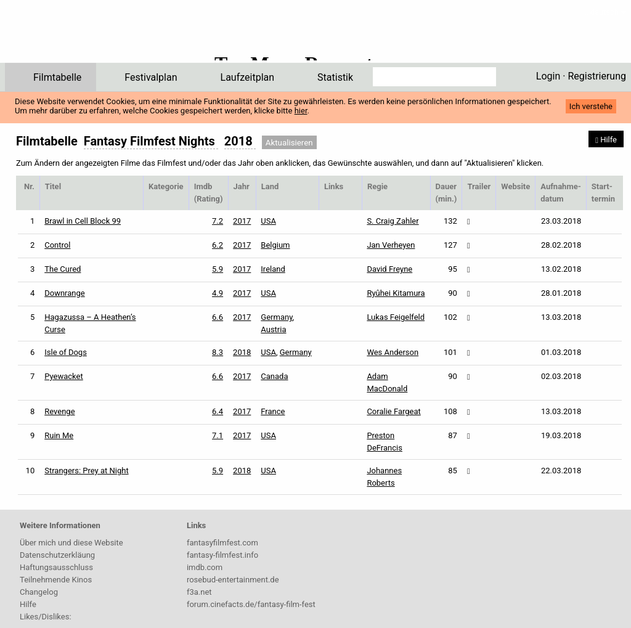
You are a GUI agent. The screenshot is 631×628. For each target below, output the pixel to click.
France (273, 411)
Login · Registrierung (581, 76)
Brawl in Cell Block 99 (82, 221)
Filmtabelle (57, 77)
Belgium (275, 245)
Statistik (335, 77)
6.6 (217, 317)
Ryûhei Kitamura (396, 293)
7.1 (217, 435)
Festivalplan (150, 77)
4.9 (217, 293)
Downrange (64, 293)
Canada (274, 376)
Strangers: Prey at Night (86, 470)
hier (301, 110)
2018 (242, 352)
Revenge (59, 411)
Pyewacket (63, 376)
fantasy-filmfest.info (222, 555)
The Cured (62, 269)
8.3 (217, 352)
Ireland (273, 269)
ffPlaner (82, 35)
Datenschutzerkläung (57, 555)
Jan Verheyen (391, 245)
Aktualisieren (289, 142)
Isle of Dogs (65, 352)
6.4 (217, 411)
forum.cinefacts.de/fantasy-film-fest (251, 604)
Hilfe (28, 604)
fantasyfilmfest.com (222, 542)
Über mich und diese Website (71, 542)
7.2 (217, 221)
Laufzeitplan (248, 77)
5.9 (217, 269)
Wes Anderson (392, 352)
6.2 (217, 245)
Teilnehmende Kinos (56, 579)
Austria (273, 329)
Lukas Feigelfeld (396, 317)
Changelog (39, 592)
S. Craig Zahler (392, 221)
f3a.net (199, 592)
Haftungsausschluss (56, 567)
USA (268, 221)
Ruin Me (58, 435)
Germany (276, 317)
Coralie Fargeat (393, 411)
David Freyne (389, 269)
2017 (242, 221)
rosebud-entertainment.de (233, 579)
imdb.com (204, 567)
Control (57, 245)
